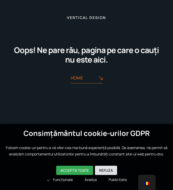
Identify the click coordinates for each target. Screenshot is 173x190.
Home (87, 78)
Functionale (59, 179)
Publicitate (114, 179)
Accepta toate (74, 170)
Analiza (87, 179)
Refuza (106, 170)
